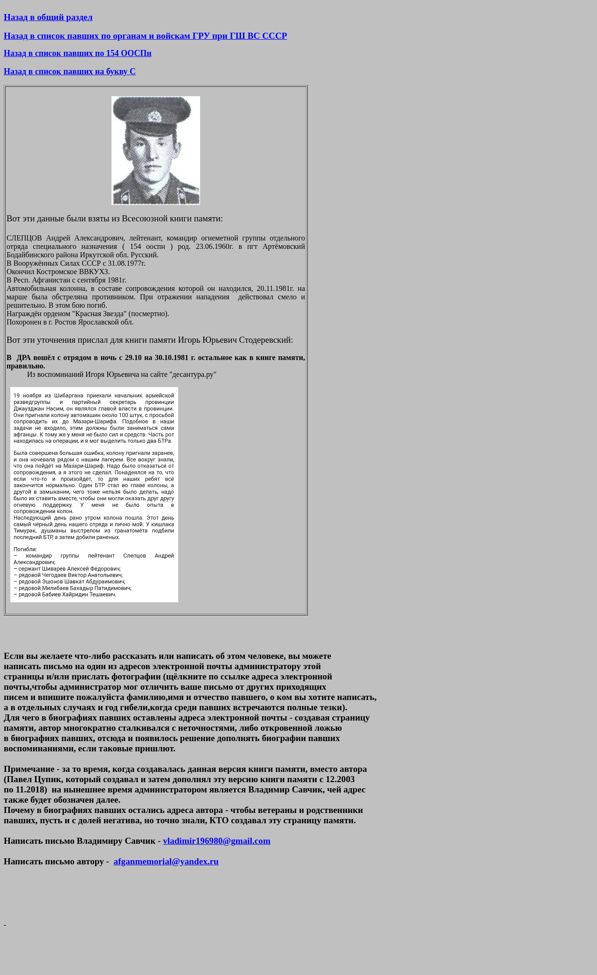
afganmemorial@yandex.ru (166, 861)
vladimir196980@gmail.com (216, 841)
